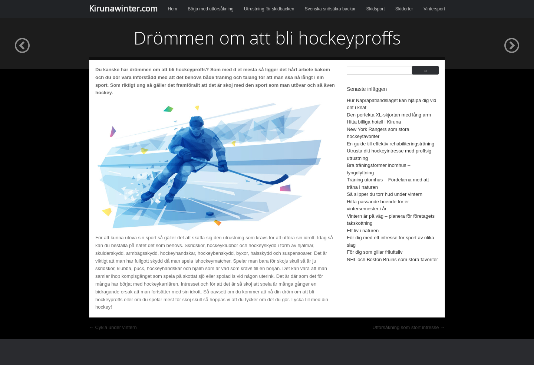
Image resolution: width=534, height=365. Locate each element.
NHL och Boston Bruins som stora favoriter (392, 259)
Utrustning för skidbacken (269, 8)
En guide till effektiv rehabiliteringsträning (390, 144)
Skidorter (404, 8)
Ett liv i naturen (363, 230)
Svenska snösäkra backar (330, 8)
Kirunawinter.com (123, 8)
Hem (172, 8)
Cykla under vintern (113, 327)
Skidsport (375, 8)
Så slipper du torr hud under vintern (384, 194)
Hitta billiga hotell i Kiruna (374, 122)
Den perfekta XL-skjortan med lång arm (389, 115)
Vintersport (434, 8)
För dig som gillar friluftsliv (374, 252)
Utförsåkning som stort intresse (408, 327)
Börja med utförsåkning (210, 8)
